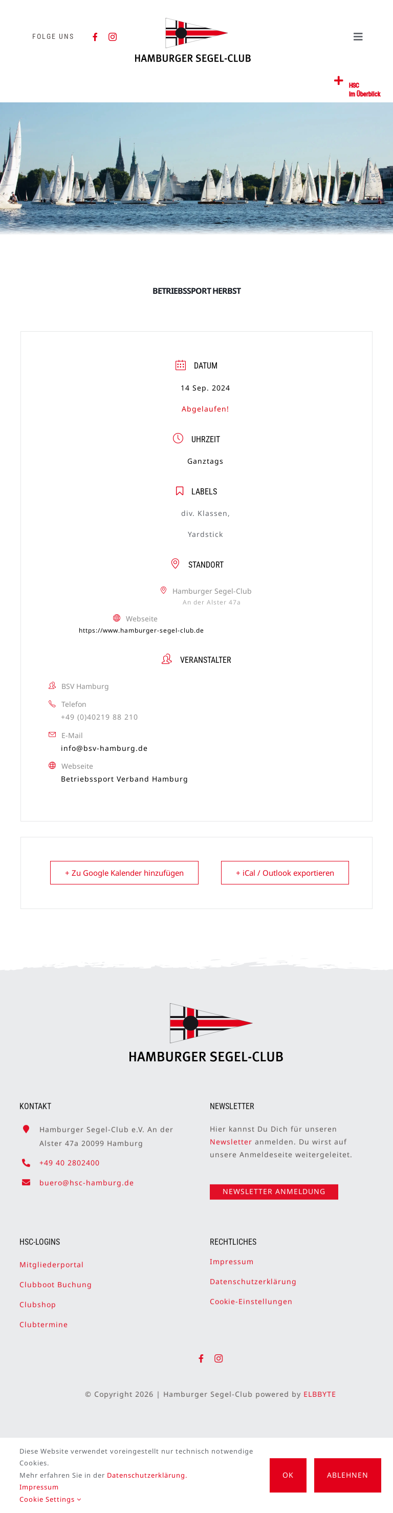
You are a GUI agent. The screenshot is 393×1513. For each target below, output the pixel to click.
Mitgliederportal (51, 1260)
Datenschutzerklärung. (147, 1475)
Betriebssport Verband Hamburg (124, 779)
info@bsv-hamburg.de (104, 748)
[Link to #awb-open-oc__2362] (339, 81)
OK (288, 1475)
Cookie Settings (50, 1499)
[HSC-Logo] (193, 22)
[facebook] (95, 37)
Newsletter (231, 1137)
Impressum (232, 1257)
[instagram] (112, 37)
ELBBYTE (324, 1394)
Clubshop (37, 1300)
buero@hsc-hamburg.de (86, 1178)
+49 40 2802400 (69, 1158)
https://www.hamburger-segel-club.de (141, 630)
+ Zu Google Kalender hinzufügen (124, 873)
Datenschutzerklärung (253, 1277)
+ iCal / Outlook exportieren (285, 873)
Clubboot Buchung (55, 1280)
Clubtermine (43, 1320)
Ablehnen (347, 1475)
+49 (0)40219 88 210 (99, 717)
